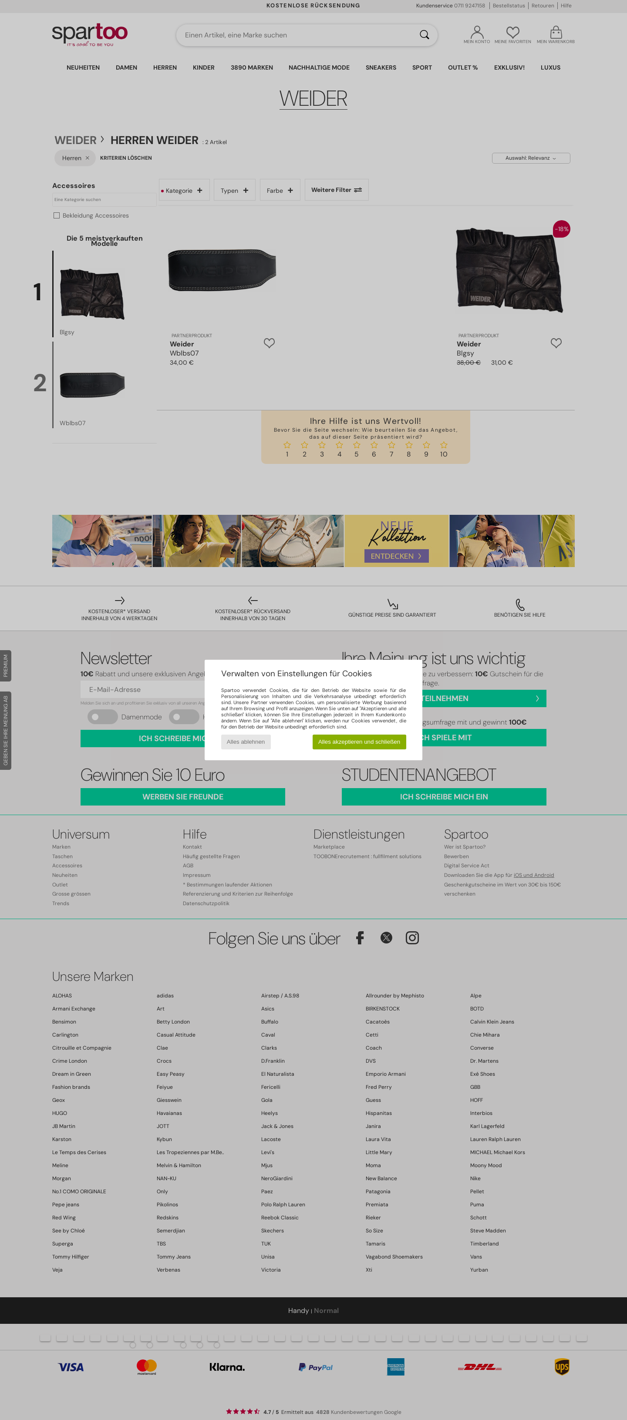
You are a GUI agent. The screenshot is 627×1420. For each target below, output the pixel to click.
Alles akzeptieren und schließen (359, 742)
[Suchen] (424, 35)
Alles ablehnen (246, 742)
